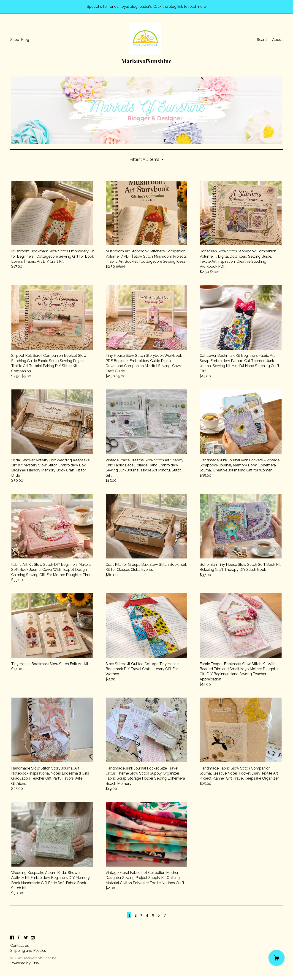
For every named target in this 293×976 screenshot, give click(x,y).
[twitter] (26, 938)
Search (263, 39)
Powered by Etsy (24, 963)
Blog (25, 39)
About (277, 39)
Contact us (19, 945)
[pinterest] (19, 938)
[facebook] (12, 938)
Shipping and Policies (28, 950)
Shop (14, 39)
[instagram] (33, 938)
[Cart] (277, 958)
